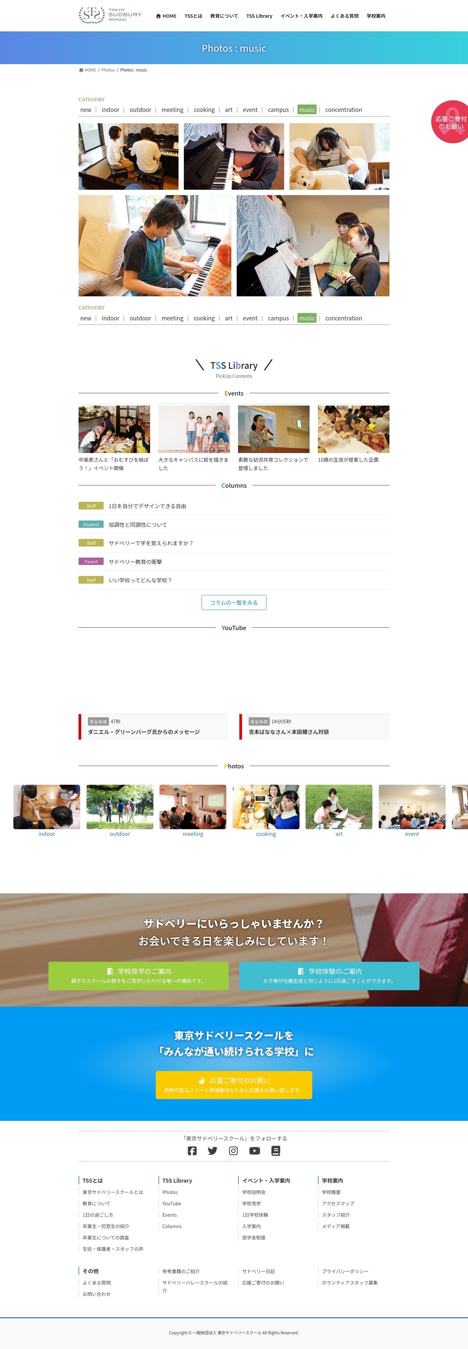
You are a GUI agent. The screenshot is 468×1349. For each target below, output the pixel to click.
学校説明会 (253, 1192)
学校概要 (331, 1192)
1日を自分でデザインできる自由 (148, 506)
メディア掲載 (336, 1226)
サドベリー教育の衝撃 (135, 562)
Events (169, 1214)
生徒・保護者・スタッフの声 (113, 1248)
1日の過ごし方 (98, 1214)
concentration (343, 109)
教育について (97, 1203)
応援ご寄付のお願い (263, 1282)
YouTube (171, 1203)
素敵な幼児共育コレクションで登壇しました (274, 438)
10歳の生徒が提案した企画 (353, 434)
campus (278, 109)
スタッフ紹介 (336, 1214)
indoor (110, 109)
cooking (204, 109)
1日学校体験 (255, 1214)
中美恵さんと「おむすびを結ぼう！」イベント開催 (114, 438)
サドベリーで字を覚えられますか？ (151, 543)
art (229, 109)
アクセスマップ (338, 1203)
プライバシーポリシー (345, 1271)
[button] (234, 602)
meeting (172, 109)
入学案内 (251, 1226)
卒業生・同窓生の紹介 (106, 1226)
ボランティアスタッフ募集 (350, 1282)
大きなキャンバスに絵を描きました (194, 438)
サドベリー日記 (258, 1271)
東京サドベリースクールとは (113, 1192)
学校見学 (251, 1203)
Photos (170, 1192)
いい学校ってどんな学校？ (140, 580)
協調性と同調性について (138, 524)
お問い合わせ (97, 1294)
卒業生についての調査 (106, 1237)
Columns (172, 1226)
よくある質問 (97, 1282)
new (85, 109)
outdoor (140, 109)
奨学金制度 (253, 1237)
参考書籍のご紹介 (181, 1271)
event (250, 109)
